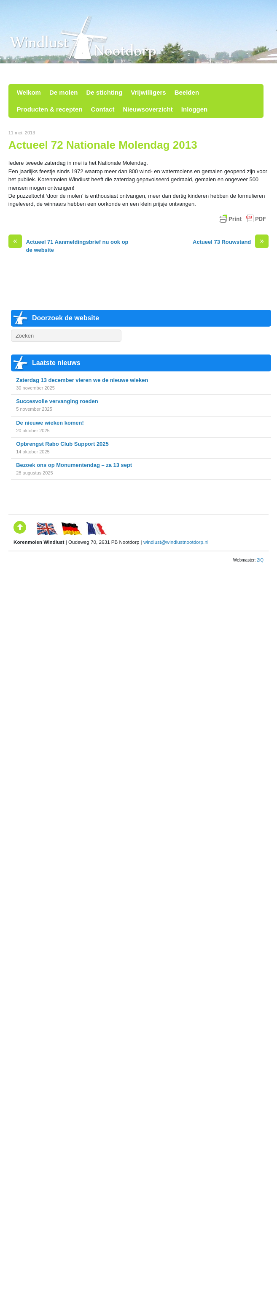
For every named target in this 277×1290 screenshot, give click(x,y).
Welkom (29, 92)
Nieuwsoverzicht (147, 109)
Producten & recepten (50, 109)
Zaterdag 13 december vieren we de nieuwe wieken (82, 380)
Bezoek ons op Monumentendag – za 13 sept (74, 465)
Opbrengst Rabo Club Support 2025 (62, 444)
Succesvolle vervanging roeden (57, 401)
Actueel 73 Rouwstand (231, 242)
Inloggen (194, 109)
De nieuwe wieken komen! (50, 423)
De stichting (104, 92)
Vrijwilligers (148, 92)
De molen (63, 92)
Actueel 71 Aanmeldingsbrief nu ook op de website (68, 245)
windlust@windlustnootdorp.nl (175, 542)
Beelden (187, 92)
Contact (103, 109)
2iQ (260, 560)
